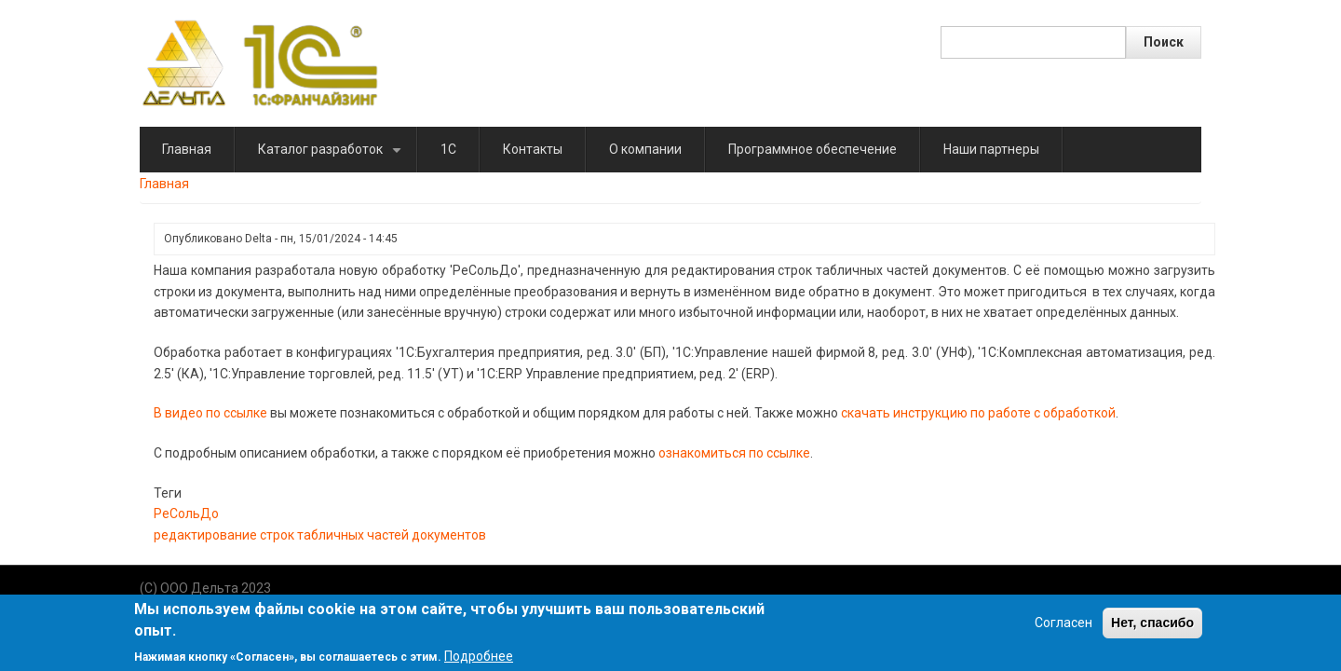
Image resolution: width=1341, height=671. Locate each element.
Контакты (532, 149)
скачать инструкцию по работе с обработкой (978, 412)
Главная (186, 149)
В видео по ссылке (210, 412)
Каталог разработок (333, 157)
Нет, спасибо (1152, 629)
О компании (645, 149)
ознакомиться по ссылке (734, 452)
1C (448, 149)
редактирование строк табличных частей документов (320, 534)
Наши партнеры (991, 149)
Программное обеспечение (812, 149)
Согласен (1063, 629)
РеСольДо (186, 513)
